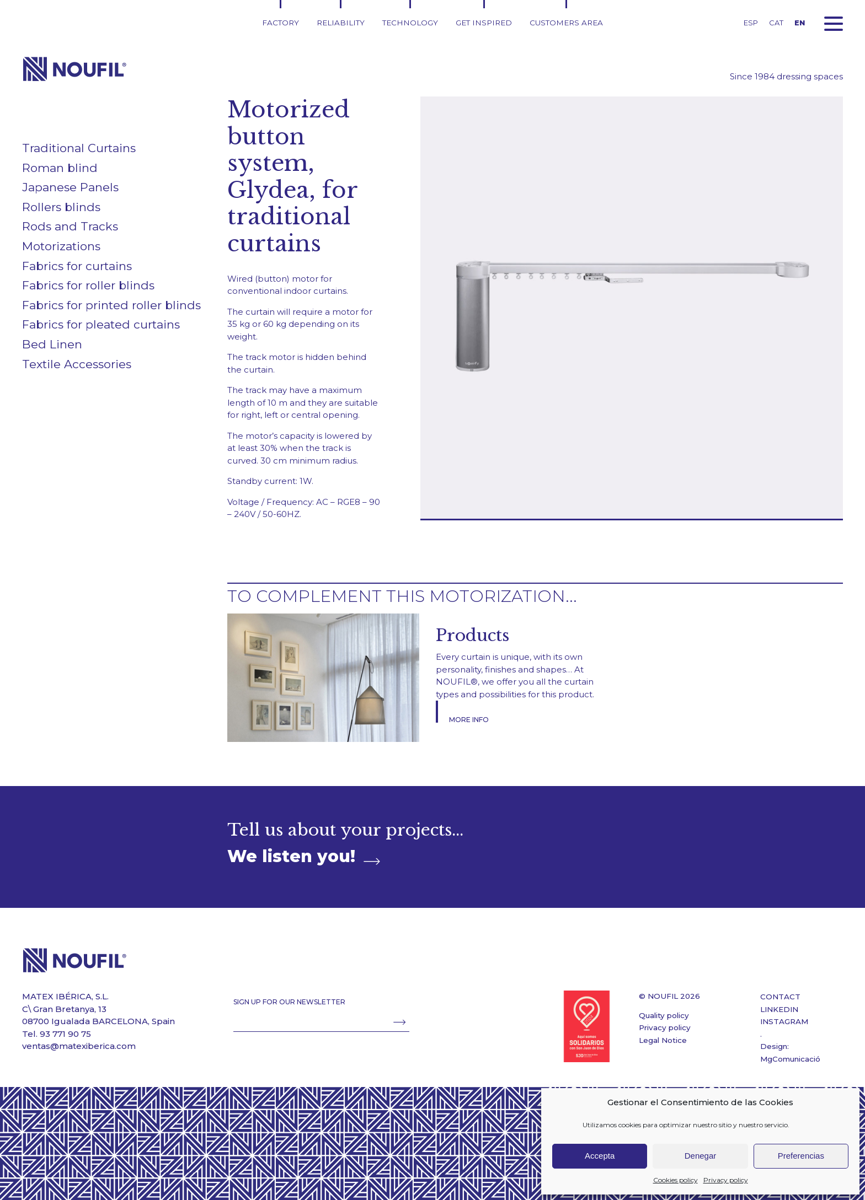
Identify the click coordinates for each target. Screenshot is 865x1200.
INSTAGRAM (784, 1021)
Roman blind (60, 168)
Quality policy (664, 1015)
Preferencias (801, 1155)
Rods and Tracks (70, 226)
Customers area (566, 22)
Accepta (600, 1155)
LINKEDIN (779, 1009)
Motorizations (61, 246)
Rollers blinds (61, 207)
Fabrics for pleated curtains (101, 324)
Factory (280, 22)
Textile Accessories (76, 364)
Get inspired (484, 22)
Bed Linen (52, 344)
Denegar (701, 1155)
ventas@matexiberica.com (79, 1046)
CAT (776, 22)
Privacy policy (725, 1180)
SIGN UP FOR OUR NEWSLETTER (289, 1002)
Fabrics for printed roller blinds (111, 305)
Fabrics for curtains (77, 266)
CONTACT (780, 996)
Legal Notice (663, 1040)
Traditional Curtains (79, 148)
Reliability (341, 22)
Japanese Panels (70, 187)
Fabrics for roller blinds (88, 285)
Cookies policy (675, 1180)
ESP (751, 22)
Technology (410, 22)
